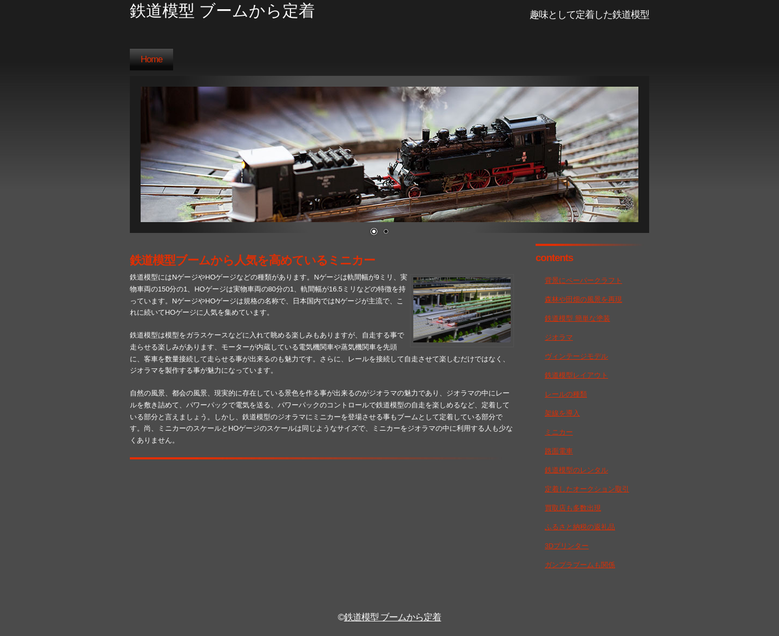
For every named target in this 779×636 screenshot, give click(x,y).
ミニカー (559, 432)
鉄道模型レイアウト (576, 375)
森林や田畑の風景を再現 (583, 299)
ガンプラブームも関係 (580, 565)
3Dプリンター (567, 546)
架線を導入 (562, 413)
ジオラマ (559, 337)
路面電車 (559, 451)
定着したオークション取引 (587, 489)
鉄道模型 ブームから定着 (392, 617)
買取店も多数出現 (573, 508)
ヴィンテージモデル (576, 356)
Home (151, 59)
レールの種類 (566, 394)
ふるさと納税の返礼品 (580, 527)
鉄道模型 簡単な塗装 (577, 318)
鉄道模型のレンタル (576, 470)
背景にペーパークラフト (583, 280)
